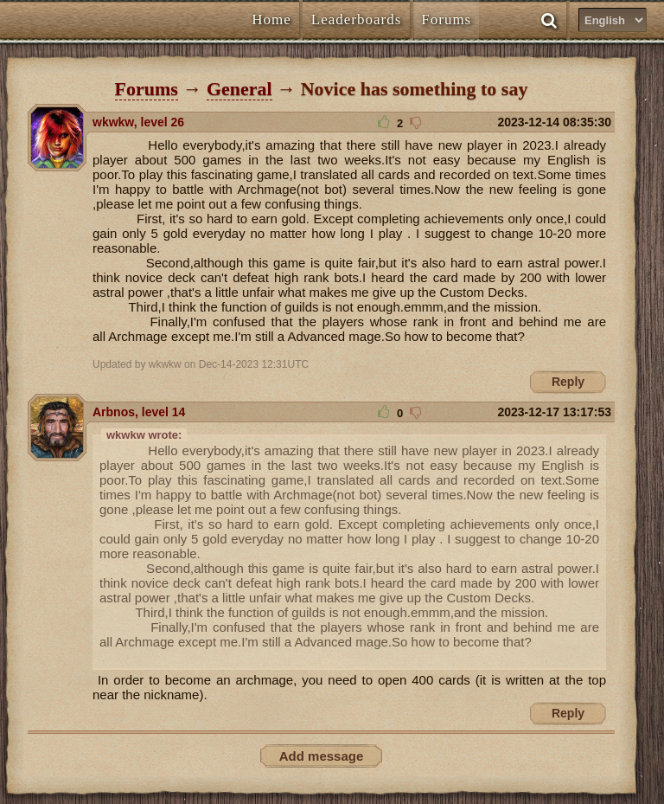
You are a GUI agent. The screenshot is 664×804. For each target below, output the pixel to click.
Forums (146, 89)
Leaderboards (356, 19)
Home (271, 19)
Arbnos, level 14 (139, 412)
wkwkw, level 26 (138, 122)
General (239, 89)
